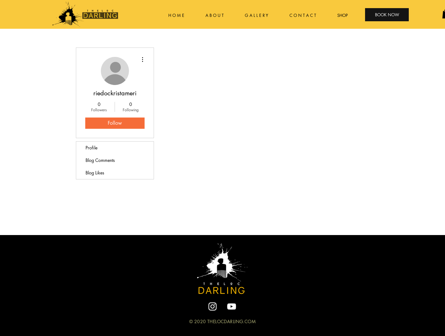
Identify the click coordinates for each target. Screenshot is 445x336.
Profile (91, 148)
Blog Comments (100, 160)
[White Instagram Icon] (212, 306)
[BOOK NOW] (387, 14)
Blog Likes (95, 173)
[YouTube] (231, 306)
